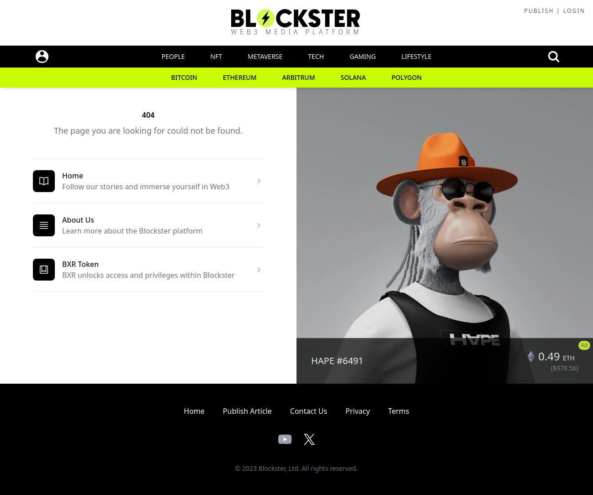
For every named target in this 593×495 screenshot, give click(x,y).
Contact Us (308, 411)
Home (72, 176)
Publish (539, 11)
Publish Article (247, 411)
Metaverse (265, 56)
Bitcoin (184, 77)
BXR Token (80, 264)
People (173, 56)
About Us (78, 220)
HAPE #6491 (337, 360)
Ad (584, 345)
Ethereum (240, 77)
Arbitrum (298, 77)
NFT (216, 56)
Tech (316, 56)
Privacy (357, 411)
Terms (398, 411)
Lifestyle (417, 56)
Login (574, 11)
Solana (353, 77)
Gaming (362, 56)
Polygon (407, 77)
